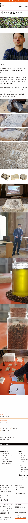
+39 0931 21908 (7, 504)
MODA (22, 461)
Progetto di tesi (5, 428)
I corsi (20, 451)
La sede (4, 457)
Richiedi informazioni (21, 517)
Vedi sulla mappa (20, 494)
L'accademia (4, 451)
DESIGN (23, 455)
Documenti (5, 459)
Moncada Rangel (5, 439)
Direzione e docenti (7, 455)
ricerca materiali (6, 431)
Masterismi (17, 509)
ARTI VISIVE (24, 457)
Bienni (21, 465)
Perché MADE (5, 453)
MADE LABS (24, 477)
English (26, 0)
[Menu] (26, 6)
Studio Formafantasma (7, 437)
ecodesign (14, 428)
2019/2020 (3, 422)
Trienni (21, 453)
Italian (22, 0)
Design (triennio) (5, 416)
